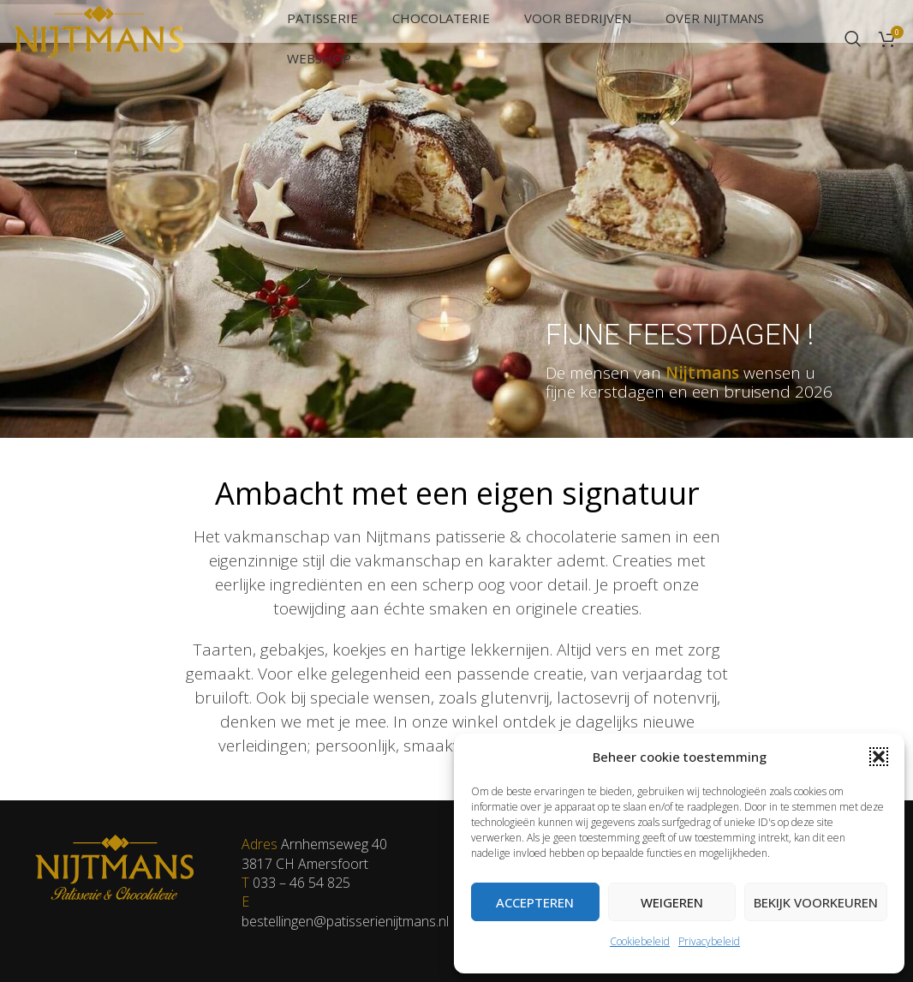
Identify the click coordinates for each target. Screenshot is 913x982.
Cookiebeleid (640, 941)
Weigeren (672, 902)
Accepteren (535, 902)
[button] (878, 756)
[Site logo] (98, 36)
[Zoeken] (853, 38)
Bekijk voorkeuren (816, 902)
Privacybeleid (709, 941)
